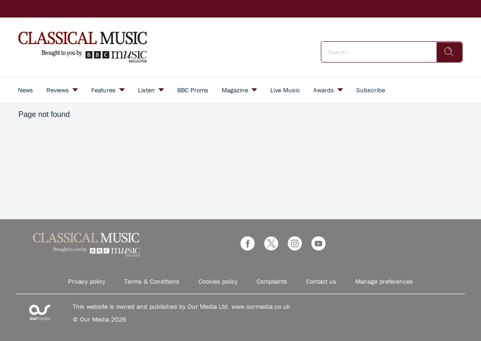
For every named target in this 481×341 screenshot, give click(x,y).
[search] (449, 52)
